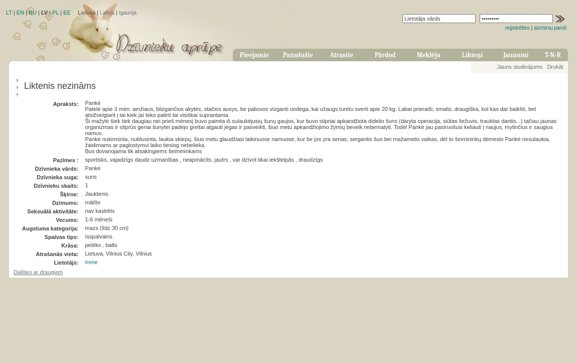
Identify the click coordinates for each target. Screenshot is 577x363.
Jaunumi (515, 55)
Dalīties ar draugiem (38, 272)
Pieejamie (254, 55)
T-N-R (553, 55)
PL (55, 13)
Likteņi (472, 55)
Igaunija (127, 13)
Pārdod (385, 55)
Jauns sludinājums (520, 67)
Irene (91, 262)
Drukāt (555, 67)
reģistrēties (517, 28)
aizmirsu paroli (550, 28)
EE (67, 13)
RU (33, 13)
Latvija (107, 13)
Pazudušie (298, 55)
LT (9, 13)
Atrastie (341, 55)
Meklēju (429, 55)
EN (20, 13)
